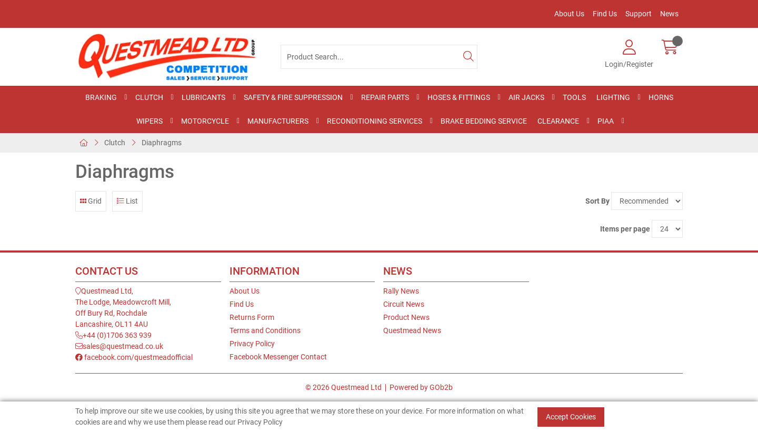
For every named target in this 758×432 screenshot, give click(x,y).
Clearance (558, 121)
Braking (101, 97)
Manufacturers (277, 121)
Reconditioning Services (374, 121)
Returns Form (252, 317)
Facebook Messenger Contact (278, 357)
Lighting (613, 97)
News (669, 13)
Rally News (401, 291)
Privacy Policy (252, 343)
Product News (406, 317)
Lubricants (203, 97)
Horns (661, 97)
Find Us (605, 13)
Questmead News (412, 330)
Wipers (149, 121)
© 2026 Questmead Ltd (343, 387)
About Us (569, 13)
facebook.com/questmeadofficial (134, 357)
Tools (574, 97)
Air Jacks (526, 97)
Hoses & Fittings (458, 97)
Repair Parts (385, 97)
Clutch (149, 97)
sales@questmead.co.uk (119, 346)
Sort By (597, 201)
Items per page (625, 229)
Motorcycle (205, 121)
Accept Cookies (571, 417)
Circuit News (403, 304)
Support (638, 13)
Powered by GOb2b (421, 387)
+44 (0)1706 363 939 (113, 335)
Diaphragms (162, 142)
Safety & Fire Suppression (293, 97)
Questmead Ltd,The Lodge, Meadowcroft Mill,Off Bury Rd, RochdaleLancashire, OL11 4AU (123, 307)
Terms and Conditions (265, 330)
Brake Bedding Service (484, 121)
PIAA (605, 121)
